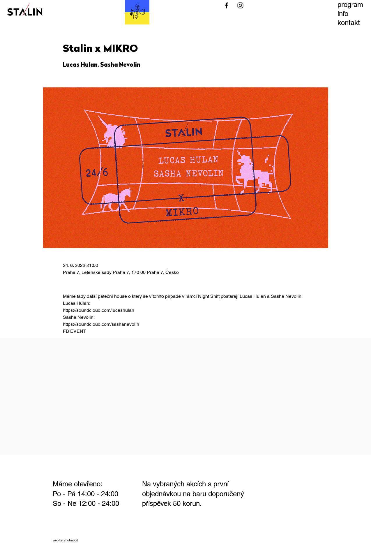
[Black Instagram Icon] (240, 5)
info (343, 13)
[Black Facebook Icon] (226, 5)
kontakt (349, 23)
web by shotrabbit (65, 540)
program (350, 4)
